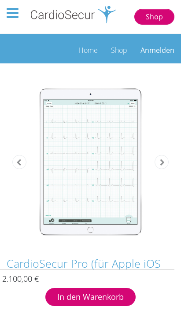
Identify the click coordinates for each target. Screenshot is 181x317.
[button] (19, 162)
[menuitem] (88, 48)
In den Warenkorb (90, 296)
